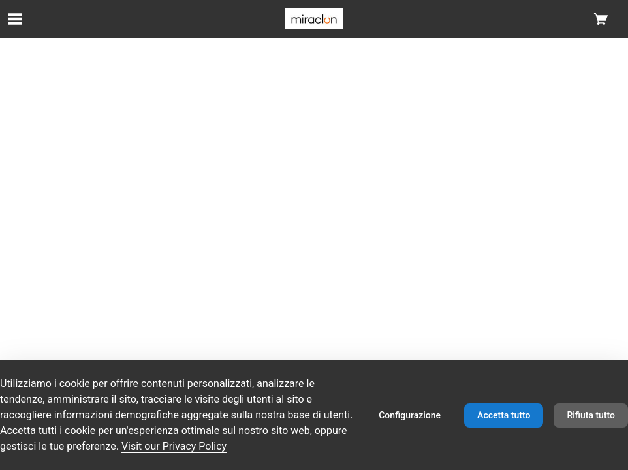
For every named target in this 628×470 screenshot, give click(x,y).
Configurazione (410, 415)
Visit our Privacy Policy (174, 446)
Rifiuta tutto (591, 415)
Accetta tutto (503, 415)
